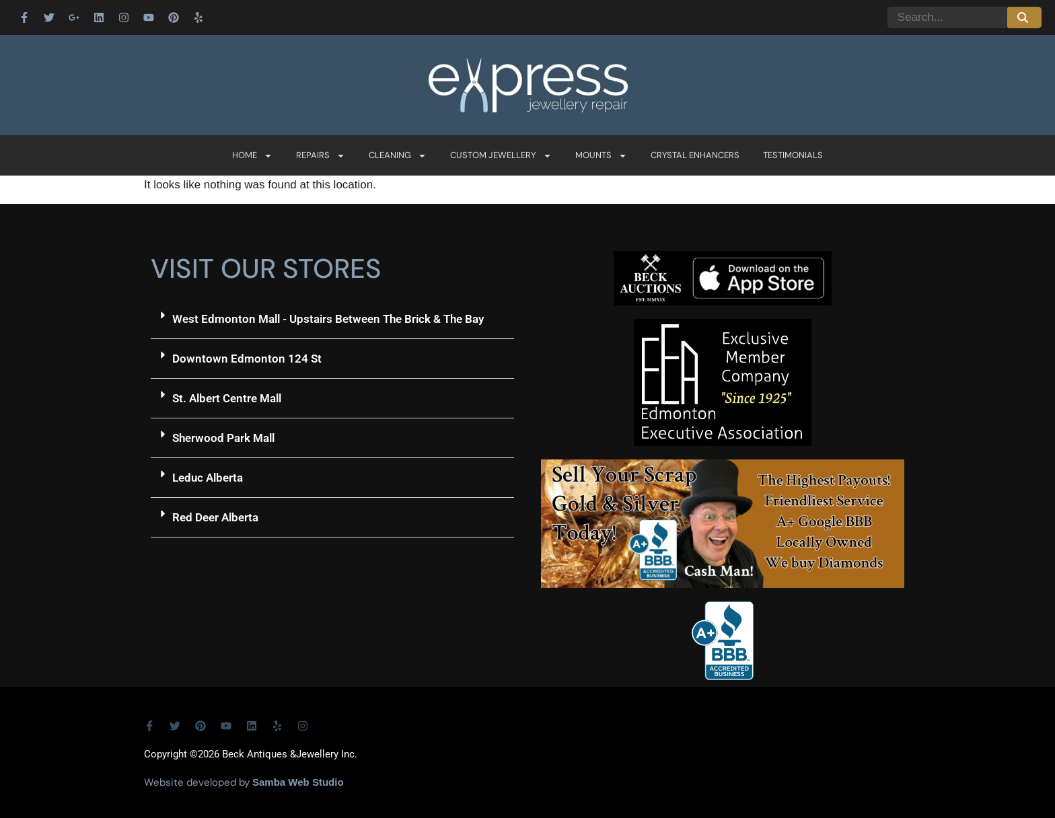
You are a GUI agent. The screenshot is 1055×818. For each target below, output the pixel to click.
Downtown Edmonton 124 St (247, 358)
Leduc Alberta (207, 477)
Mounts (601, 156)
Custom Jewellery (501, 156)
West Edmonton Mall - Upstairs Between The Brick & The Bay (328, 319)
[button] (332, 319)
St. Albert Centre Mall (226, 398)
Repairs (320, 156)
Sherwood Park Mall (223, 438)
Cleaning (398, 156)
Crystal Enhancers (695, 155)
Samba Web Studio (298, 782)
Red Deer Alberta (215, 517)
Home (252, 156)
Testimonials (793, 155)
